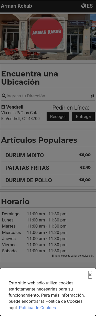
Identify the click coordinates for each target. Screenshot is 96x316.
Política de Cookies (37, 307)
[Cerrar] (90, 275)
